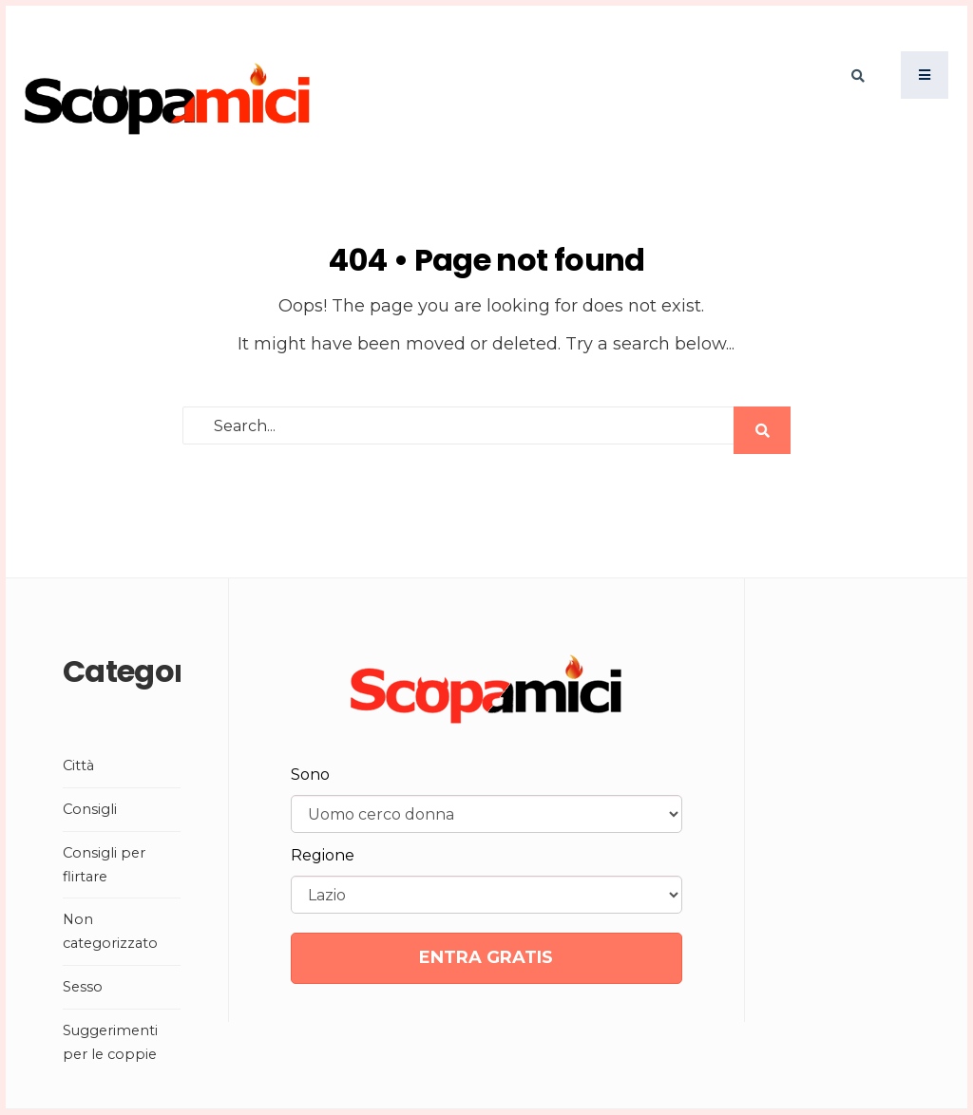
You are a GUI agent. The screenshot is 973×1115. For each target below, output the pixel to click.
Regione (322, 855)
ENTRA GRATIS (486, 957)
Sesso (83, 986)
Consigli (90, 809)
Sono (310, 774)
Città (78, 765)
